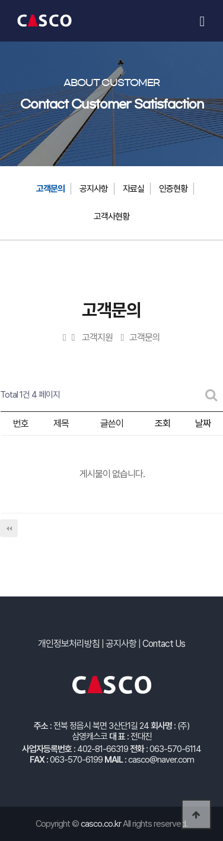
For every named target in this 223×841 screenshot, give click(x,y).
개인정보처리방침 (69, 643)
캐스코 (44, 21)
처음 (9, 528)
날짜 (203, 423)
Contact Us (163, 643)
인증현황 (173, 188)
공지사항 (93, 188)
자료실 (133, 188)
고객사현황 (111, 216)
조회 (162, 423)
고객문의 (50, 188)
